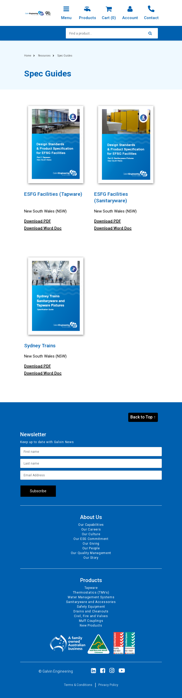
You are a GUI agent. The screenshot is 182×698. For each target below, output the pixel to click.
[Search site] (151, 33)
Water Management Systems (91, 597)
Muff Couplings (91, 621)
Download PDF (37, 221)
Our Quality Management (91, 553)
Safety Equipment (91, 606)
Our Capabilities (91, 525)
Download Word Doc (43, 228)
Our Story (90, 558)
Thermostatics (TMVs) (91, 592)
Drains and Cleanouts (91, 611)
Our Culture (91, 534)
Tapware (91, 588)
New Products (91, 625)
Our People (91, 548)
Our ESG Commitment (91, 539)
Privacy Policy (108, 685)
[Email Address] (91, 475)
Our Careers (91, 529)
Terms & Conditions (78, 685)
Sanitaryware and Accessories (91, 602)
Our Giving (91, 543)
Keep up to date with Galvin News (47, 442)
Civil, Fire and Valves (91, 616)
